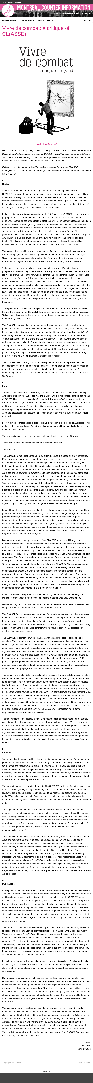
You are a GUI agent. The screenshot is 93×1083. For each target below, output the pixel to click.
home (4, 2)
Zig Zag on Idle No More (11, 1063)
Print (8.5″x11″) (50, 144)
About (10, 2)
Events (50, 20)
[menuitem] (87, 20)
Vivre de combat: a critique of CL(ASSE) (35, 31)
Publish (18, 2)
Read (38, 144)
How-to (41, 20)
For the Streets (29, 20)
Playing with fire (85, 1063)
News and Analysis (10, 20)
